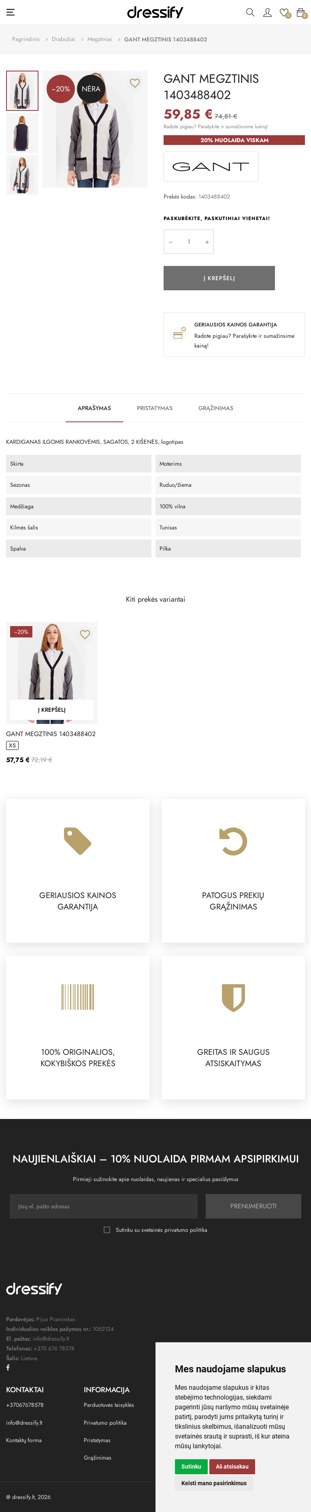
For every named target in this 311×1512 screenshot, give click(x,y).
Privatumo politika (105, 1423)
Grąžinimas (215, 408)
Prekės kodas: (180, 196)
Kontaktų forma (24, 1440)
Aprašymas (94, 408)
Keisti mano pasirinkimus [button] (214, 1483)
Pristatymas (155, 408)
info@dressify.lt (24, 1423)
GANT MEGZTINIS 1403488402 (51, 734)
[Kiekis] (189, 241)
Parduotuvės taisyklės (109, 1405)
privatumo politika (185, 1230)
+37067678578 (25, 1405)
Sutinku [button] (191, 1466)
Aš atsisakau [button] (232, 1466)
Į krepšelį (219, 278)
